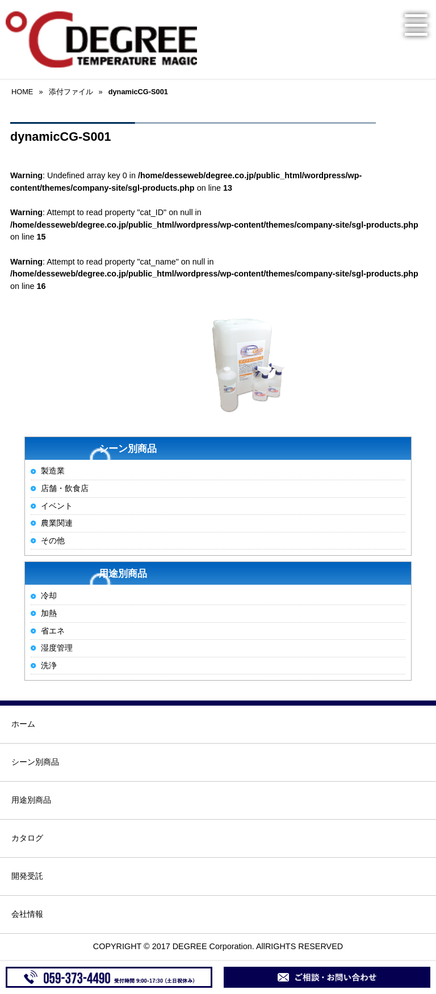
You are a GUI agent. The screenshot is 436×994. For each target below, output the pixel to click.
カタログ (27, 837)
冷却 (49, 595)
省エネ (53, 630)
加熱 (49, 613)
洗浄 (49, 665)
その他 (53, 540)
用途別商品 (31, 799)
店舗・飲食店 (65, 488)
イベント (57, 505)
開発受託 (27, 875)
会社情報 (27, 913)
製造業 (53, 470)
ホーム (23, 723)
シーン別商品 (35, 761)
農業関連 (57, 522)
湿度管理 (57, 647)
